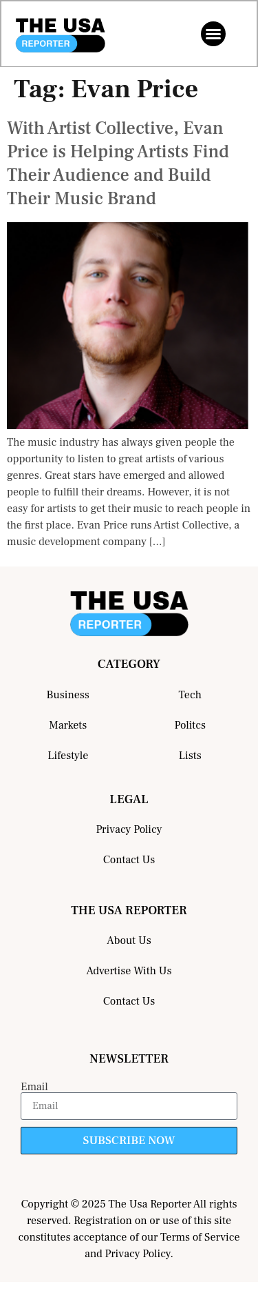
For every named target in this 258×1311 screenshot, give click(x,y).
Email (34, 1086)
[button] (213, 33)
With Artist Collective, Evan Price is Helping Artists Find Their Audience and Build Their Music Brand (118, 163)
